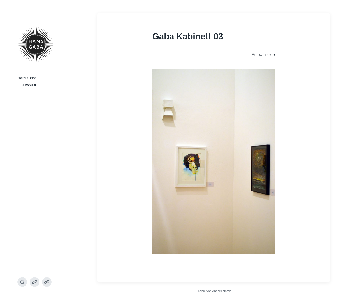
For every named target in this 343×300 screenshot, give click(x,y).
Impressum (27, 85)
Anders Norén (221, 291)
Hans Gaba (27, 78)
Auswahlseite (263, 55)
